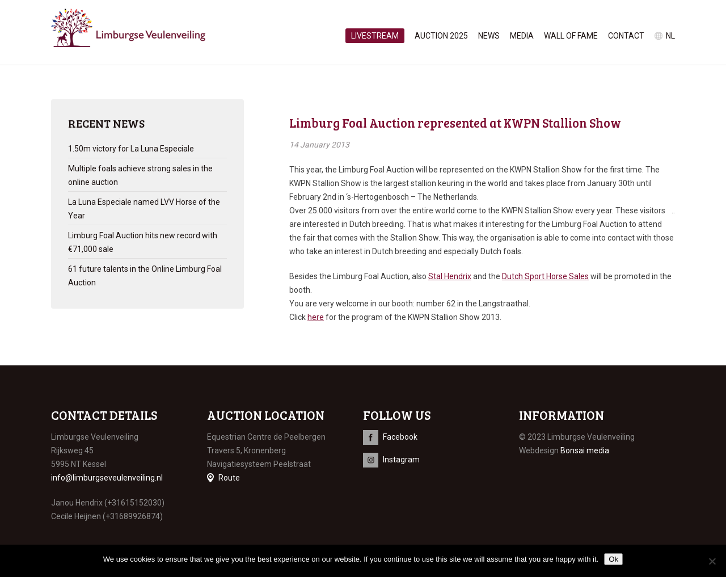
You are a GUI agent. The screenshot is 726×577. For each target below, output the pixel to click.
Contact (626, 35)
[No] (711, 561)
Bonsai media (584, 450)
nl (670, 35)
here (315, 317)
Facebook (400, 436)
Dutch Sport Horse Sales (545, 276)
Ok (613, 559)
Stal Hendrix (449, 276)
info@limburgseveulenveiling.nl (107, 477)
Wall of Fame (571, 35)
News (489, 35)
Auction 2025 (441, 35)
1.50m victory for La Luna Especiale (131, 148)
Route (229, 477)
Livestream (375, 35)
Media (522, 35)
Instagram (401, 459)
